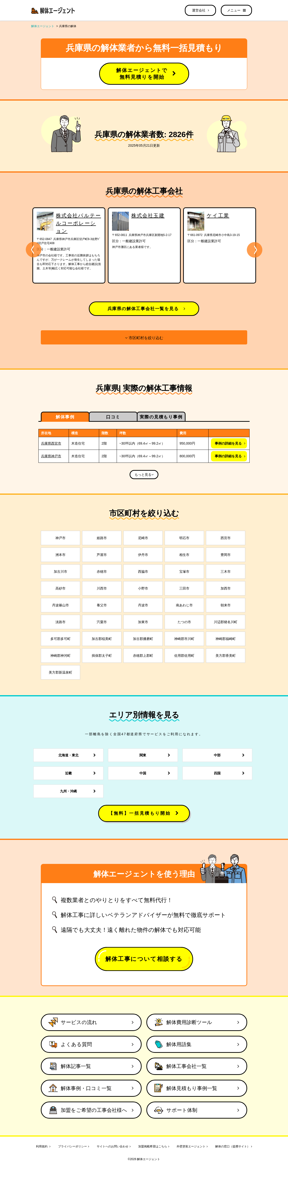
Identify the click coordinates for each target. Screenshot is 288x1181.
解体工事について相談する (144, 959)
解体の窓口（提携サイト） (233, 1146)
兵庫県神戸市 (51, 456)
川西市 (102, 588)
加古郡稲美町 (102, 639)
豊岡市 (226, 555)
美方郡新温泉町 (60, 672)
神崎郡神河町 (60, 655)
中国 (156, 773)
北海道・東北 (78, 755)
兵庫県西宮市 (51, 443)
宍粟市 (102, 622)
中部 (230, 755)
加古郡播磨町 (143, 639)
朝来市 (226, 605)
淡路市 (60, 622)
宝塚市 (184, 571)
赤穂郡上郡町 (143, 655)
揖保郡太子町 (102, 655)
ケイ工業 (218, 215)
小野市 (143, 588)
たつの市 (184, 622)
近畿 (81, 773)
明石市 (184, 538)
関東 (156, 755)
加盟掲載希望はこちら (153, 1146)
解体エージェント (42, 26)
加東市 (143, 622)
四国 (230, 773)
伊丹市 (143, 555)
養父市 (102, 605)
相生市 (184, 555)
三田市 (184, 588)
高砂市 (60, 588)
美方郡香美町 (226, 655)
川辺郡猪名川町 (225, 622)
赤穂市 (102, 571)
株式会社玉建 (148, 215)
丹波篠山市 (60, 605)
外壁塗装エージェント (192, 1146)
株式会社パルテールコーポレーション (78, 223)
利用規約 (43, 1146)
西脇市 (143, 571)
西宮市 (226, 538)
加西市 (226, 588)
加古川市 (60, 571)
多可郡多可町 (60, 639)
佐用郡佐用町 (184, 655)
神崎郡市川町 (184, 639)
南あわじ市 (184, 605)
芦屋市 (102, 555)
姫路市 (102, 538)
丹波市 (143, 605)
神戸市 (60, 538)
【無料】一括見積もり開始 (144, 813)
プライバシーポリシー (73, 1146)
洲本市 (60, 555)
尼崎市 (143, 538)
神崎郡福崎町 (226, 639)
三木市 (226, 571)
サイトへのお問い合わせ (114, 1146)
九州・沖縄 (79, 791)
